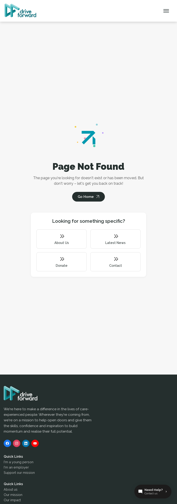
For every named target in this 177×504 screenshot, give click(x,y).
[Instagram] (16, 444)
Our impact (12, 501)
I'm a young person (18, 463)
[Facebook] (7, 444)
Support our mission (19, 474)
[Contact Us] (152, 491)
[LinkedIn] (26, 444)
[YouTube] (35, 444)
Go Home (86, 197)
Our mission (13, 496)
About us (11, 490)
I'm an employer (16, 468)
